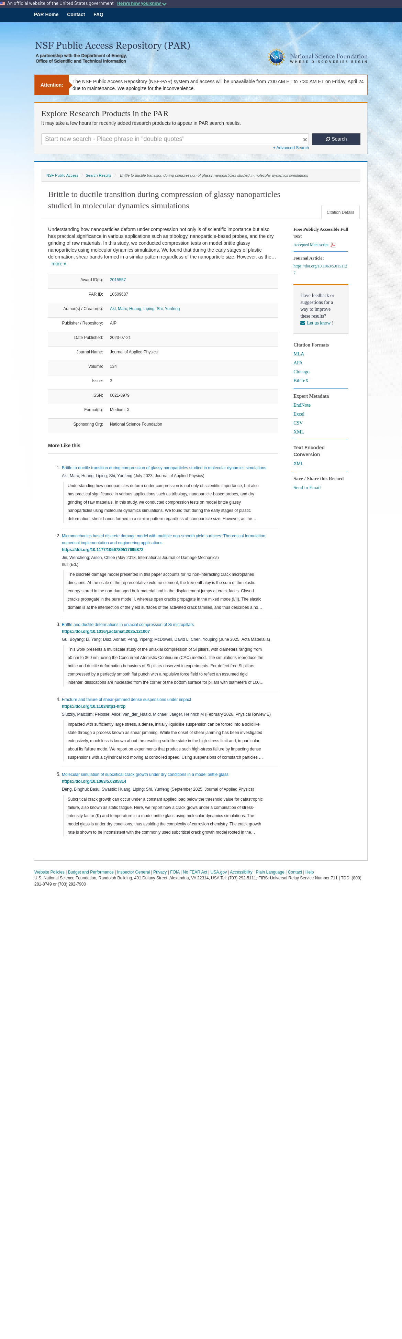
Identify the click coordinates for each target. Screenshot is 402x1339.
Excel (298, 414)
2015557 (118, 279)
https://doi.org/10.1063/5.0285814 (95, 781)
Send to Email (307, 487)
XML (298, 432)
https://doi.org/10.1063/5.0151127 (320, 269)
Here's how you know (142, 3)
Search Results (98, 175)
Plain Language (270, 872)
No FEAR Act (195, 872)
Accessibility (241, 872)
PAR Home (46, 14)
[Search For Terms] (175, 139)
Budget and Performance (91, 872)
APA (298, 362)
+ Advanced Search (291, 147)
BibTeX (301, 380)
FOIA (174, 872)
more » (59, 263)
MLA (298, 353)
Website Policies (49, 872)
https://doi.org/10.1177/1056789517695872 (104, 549)
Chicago (301, 371)
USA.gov (219, 872)
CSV (298, 423)
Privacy (160, 872)
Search (336, 139)
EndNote (302, 405)
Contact (76, 14)
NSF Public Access (62, 175)
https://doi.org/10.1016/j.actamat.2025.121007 (107, 631)
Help (309, 872)
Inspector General (133, 872)
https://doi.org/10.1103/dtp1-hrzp (95, 706)
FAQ (98, 14)
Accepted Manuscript (314, 244)
